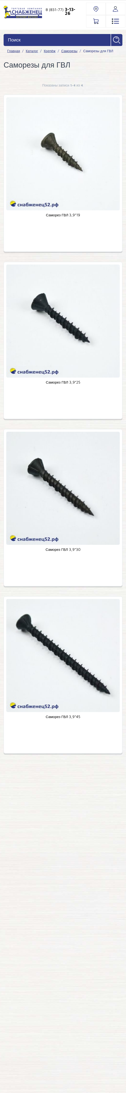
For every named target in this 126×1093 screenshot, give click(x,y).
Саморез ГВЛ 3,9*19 (63, 215)
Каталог (32, 51)
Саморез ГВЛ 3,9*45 (63, 717)
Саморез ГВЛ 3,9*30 (62, 549)
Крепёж (49, 51)
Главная (13, 51)
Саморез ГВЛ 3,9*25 (63, 382)
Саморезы (69, 51)
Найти (116, 40)
